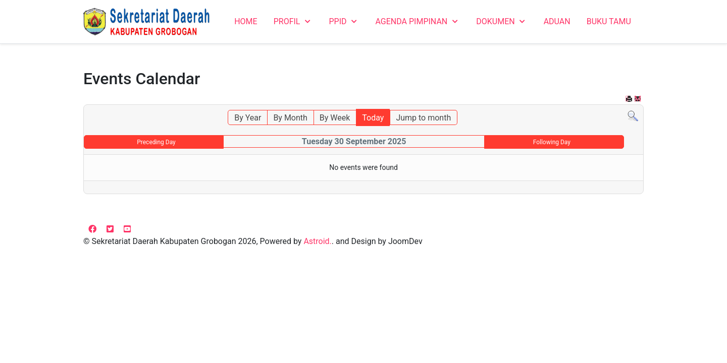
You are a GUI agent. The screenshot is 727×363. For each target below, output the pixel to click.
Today (373, 118)
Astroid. (317, 241)
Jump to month (423, 118)
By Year (247, 118)
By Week (335, 118)
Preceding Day (156, 142)
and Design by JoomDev (379, 241)
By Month (290, 118)
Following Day (551, 142)
